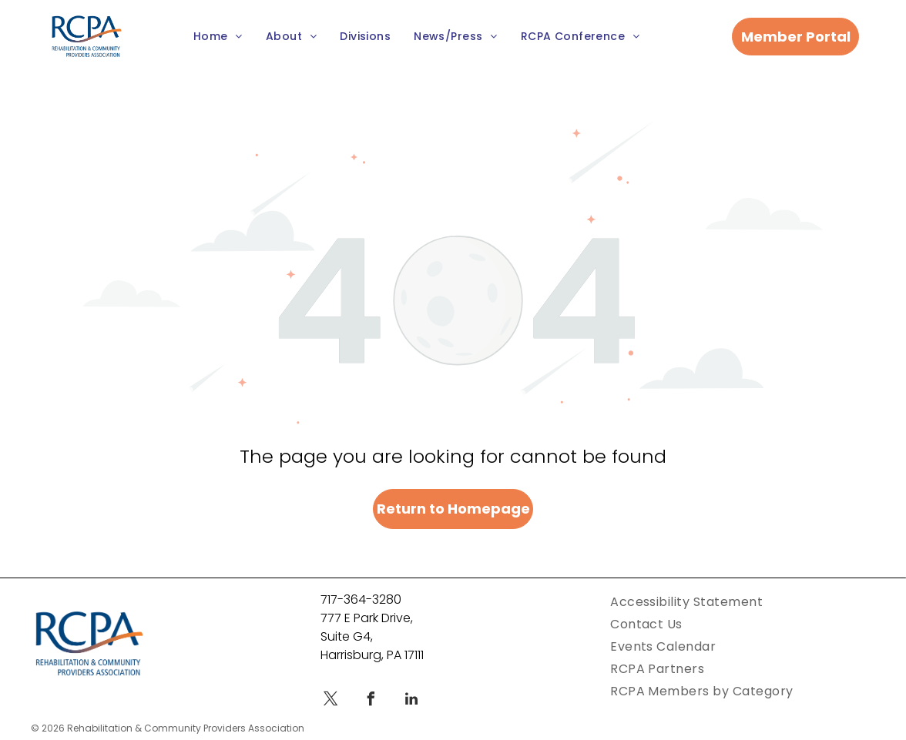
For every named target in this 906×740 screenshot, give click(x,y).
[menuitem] (218, 37)
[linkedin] (411, 701)
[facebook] (371, 701)
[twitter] (331, 701)
